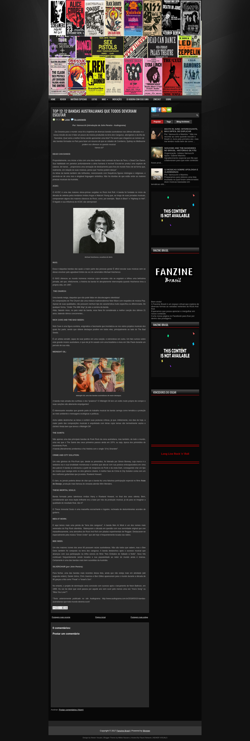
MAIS (106, 98)
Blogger (146, 731)
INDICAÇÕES (117, 99)
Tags (169, 122)
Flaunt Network (145, 738)
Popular (157, 122)
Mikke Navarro (124, 738)
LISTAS (94, 99)
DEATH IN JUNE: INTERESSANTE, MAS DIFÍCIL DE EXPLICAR (181, 130)
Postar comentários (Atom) (71, 709)
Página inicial (100, 617)
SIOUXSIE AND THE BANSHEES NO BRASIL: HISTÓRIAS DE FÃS (180, 149)
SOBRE (168, 99)
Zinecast (157, 99)
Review (63, 99)
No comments (80, 120)
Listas (67, 120)
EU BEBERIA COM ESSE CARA (137, 99)
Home (53, 99)
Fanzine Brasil (123, 731)
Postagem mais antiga (139, 617)
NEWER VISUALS (160, 738)
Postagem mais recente (61, 617)
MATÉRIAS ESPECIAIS (79, 99)
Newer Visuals (96, 738)
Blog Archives (183, 122)
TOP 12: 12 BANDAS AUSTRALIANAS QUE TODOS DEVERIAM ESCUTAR (94, 113)
